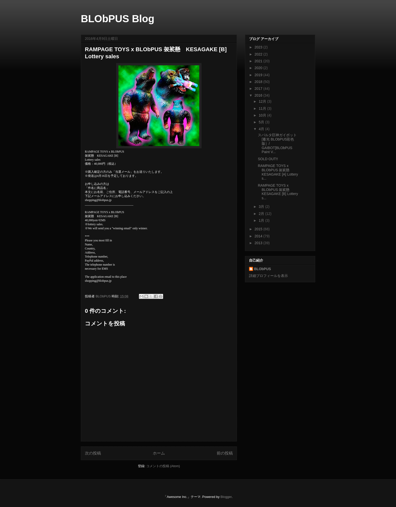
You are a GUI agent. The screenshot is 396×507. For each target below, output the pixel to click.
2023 (259, 47)
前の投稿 (225, 453)
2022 (259, 54)
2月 (262, 214)
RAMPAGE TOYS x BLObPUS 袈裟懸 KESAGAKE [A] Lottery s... (278, 172)
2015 (259, 229)
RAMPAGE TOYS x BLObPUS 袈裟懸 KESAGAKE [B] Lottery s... (278, 191)
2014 (259, 236)
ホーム (159, 453)
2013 (259, 243)
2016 (259, 95)
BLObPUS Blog (117, 18)
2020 (259, 68)
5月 (262, 122)
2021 (259, 61)
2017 (259, 89)
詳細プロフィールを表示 (268, 276)
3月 (262, 207)
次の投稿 (93, 453)
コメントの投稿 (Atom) (163, 466)
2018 (259, 82)
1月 (262, 220)
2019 (259, 75)
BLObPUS (262, 269)
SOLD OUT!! (268, 159)
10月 (263, 115)
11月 (263, 108)
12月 (263, 101)
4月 (262, 129)
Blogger (226, 497)
